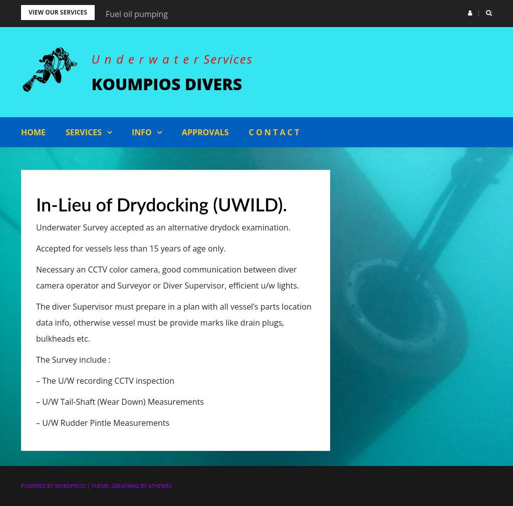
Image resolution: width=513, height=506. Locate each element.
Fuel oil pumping (137, 14)
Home (33, 132)
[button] (470, 13)
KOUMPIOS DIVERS (167, 84)
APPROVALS (205, 132)
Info (142, 132)
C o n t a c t (274, 132)
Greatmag (125, 485)
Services (84, 132)
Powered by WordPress (53, 485)
